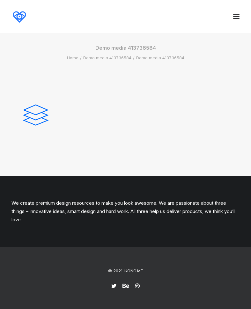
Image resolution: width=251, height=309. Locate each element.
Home (72, 57)
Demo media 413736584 (107, 57)
